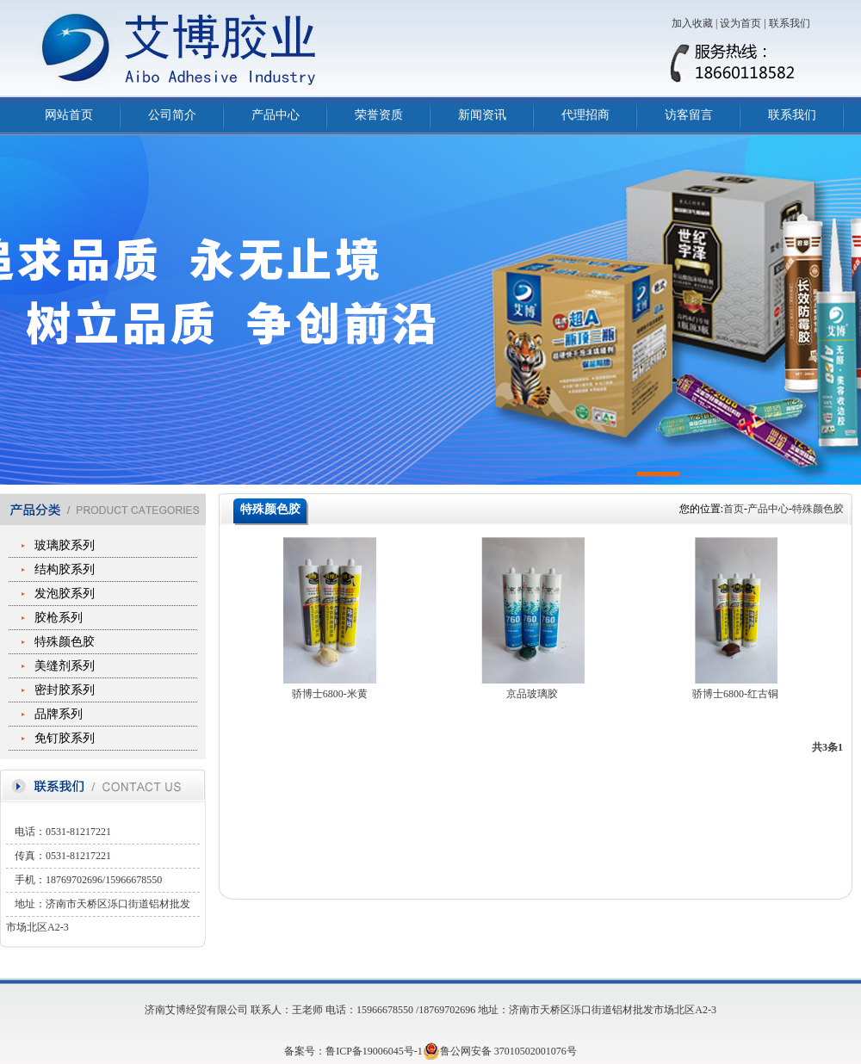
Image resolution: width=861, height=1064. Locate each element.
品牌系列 (58, 714)
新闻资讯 (482, 114)
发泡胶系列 (64, 593)
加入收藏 (692, 23)
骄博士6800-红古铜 (735, 694)
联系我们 (789, 23)
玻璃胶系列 (64, 545)
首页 (733, 509)
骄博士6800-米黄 (330, 694)
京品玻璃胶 (532, 694)
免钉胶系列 (64, 738)
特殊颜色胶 (64, 641)
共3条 (825, 747)
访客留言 (689, 114)
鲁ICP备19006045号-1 (374, 1051)
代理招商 (585, 114)
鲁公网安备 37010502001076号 (500, 1051)
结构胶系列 (64, 569)
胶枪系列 (58, 617)
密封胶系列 (64, 690)
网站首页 (69, 114)
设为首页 (740, 23)
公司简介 (172, 114)
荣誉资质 (379, 114)
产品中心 (275, 114)
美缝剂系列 (64, 665)
